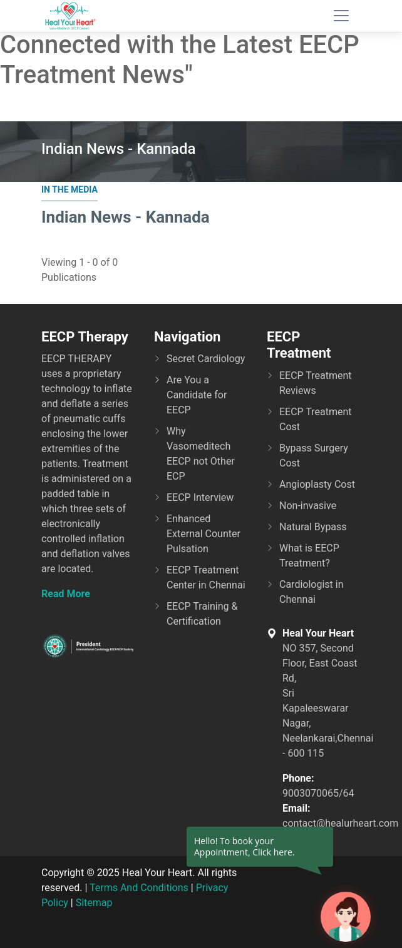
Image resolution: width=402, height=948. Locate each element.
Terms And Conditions (139, 888)
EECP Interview (200, 497)
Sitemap (94, 903)
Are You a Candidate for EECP (197, 395)
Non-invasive (307, 506)
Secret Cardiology (206, 359)
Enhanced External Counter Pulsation (203, 534)
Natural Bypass (313, 527)
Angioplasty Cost (317, 484)
